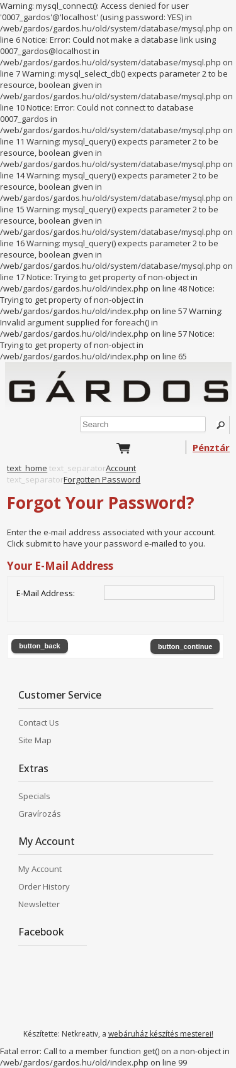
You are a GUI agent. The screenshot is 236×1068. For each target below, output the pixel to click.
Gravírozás (39, 813)
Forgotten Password (102, 479)
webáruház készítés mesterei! (160, 1033)
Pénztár (211, 447)
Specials (34, 796)
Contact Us (38, 722)
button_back (39, 646)
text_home (27, 468)
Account (121, 468)
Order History (44, 886)
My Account (40, 869)
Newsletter (39, 904)
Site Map (35, 740)
